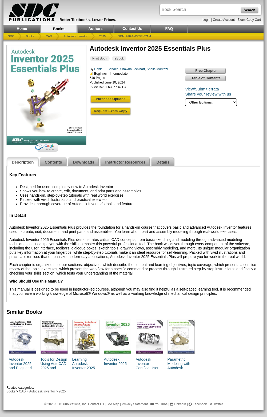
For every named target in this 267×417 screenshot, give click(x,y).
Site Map (112, 404)
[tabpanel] (133, 234)
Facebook (198, 404)
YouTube (159, 404)
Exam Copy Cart (249, 20)
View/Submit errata (202, 89)
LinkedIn (178, 404)
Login (206, 20)
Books (59, 29)
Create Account (224, 20)
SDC (11, 36)
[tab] (22, 161)
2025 (102, 36)
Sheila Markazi (157, 69)
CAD (49, 36)
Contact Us (132, 28)
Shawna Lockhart (132, 69)
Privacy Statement (135, 404)
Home (22, 28)
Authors (95, 28)
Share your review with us (208, 94)
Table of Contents (206, 78)
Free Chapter (206, 71)
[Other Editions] (211, 102)
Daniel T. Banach (106, 69)
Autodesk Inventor (75, 36)
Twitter (216, 404)
